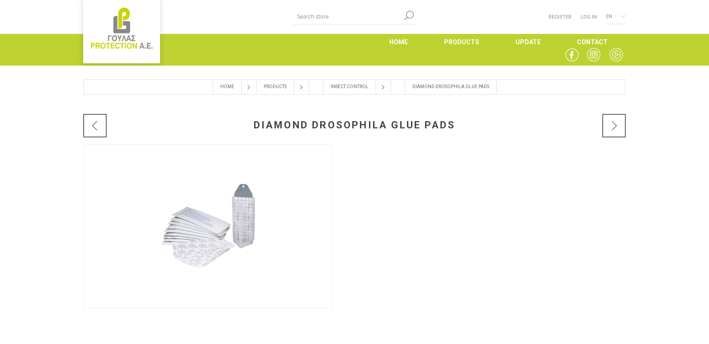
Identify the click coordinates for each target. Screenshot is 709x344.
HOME (398, 42)
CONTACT (592, 42)
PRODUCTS (461, 42)
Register (560, 17)
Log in (589, 17)
